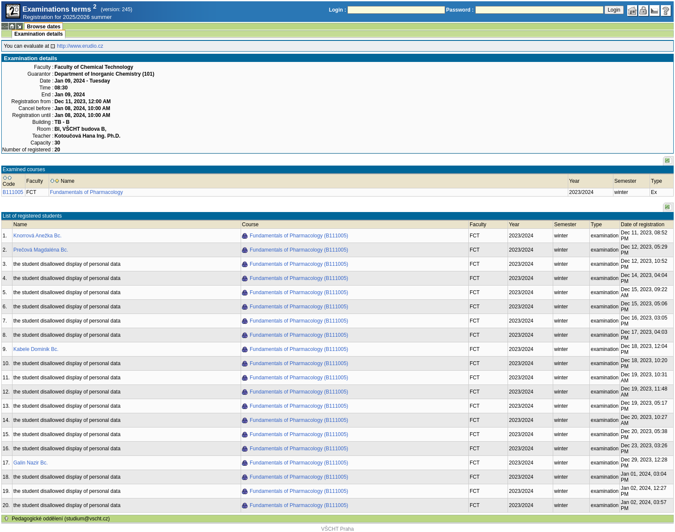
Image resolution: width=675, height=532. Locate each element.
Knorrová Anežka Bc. (37, 236)
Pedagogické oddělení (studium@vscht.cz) (61, 519)
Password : (460, 10)
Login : (337, 10)
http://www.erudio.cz (80, 46)
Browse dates (43, 27)
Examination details (38, 34)
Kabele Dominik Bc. (36, 349)
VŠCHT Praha (337, 529)
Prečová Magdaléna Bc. (40, 250)
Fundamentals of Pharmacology (86, 192)
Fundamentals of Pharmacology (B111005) (299, 236)
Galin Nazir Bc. (30, 463)
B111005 (13, 192)
